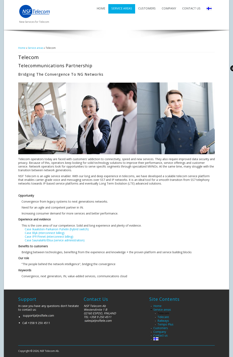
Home (101, 8)
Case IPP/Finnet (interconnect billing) (49, 236)
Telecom (163, 313)
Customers (147, 8)
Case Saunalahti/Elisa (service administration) (55, 240)
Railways (163, 321)
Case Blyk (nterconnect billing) (44, 233)
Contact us (191, 8)
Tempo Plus (165, 324)
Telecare (163, 317)
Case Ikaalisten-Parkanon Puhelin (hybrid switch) (57, 229)
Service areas (121, 8)
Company (169, 8)
